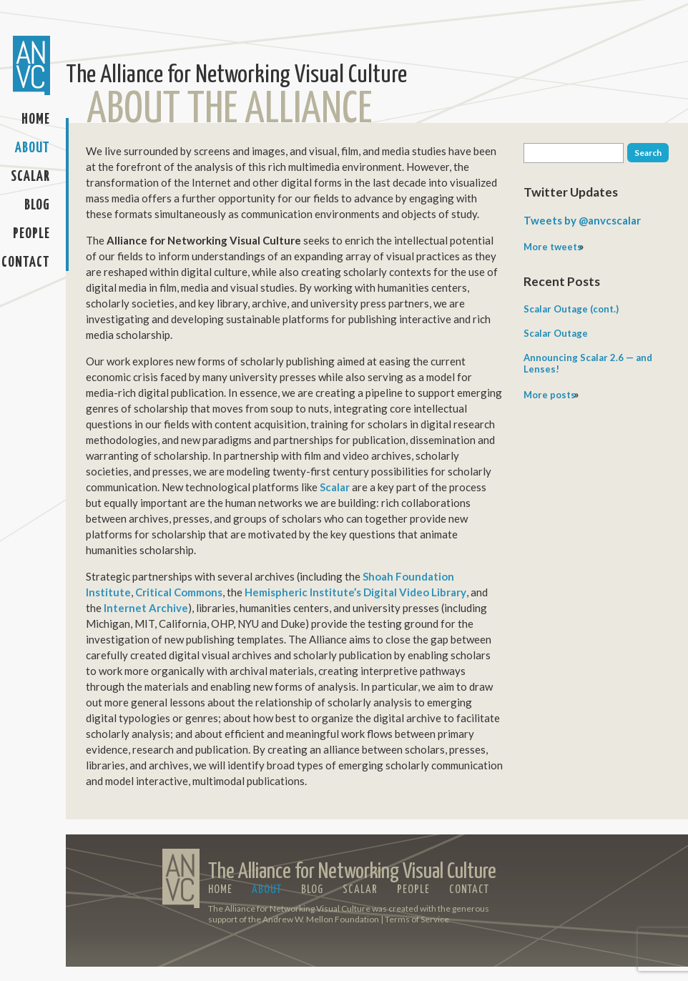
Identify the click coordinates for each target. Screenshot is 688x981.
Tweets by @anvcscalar (582, 220)
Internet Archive (146, 607)
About (32, 148)
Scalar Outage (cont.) (571, 309)
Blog (37, 205)
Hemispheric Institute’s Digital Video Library (355, 592)
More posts (550, 394)
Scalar (30, 177)
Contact (25, 263)
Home (35, 120)
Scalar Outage (556, 333)
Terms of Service (417, 919)
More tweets (553, 246)
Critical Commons (178, 592)
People (31, 234)
